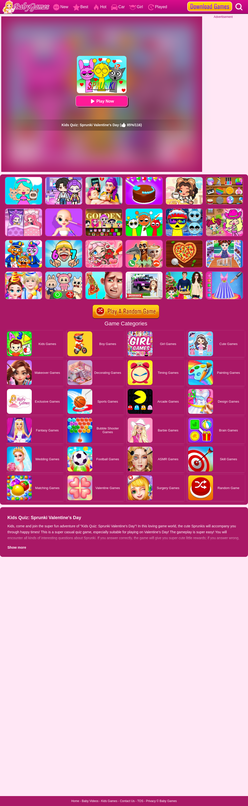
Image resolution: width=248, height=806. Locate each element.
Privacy (151, 801)
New (60, 7)
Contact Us (127, 801)
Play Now (101, 101)
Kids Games (109, 801)
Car (118, 7)
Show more (16, 547)
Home (75, 801)
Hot (99, 7)
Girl (136, 7)
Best (80, 7)
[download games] (209, 1)
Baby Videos (90, 801)
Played (157, 7)
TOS (140, 801)
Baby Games (168, 801)
